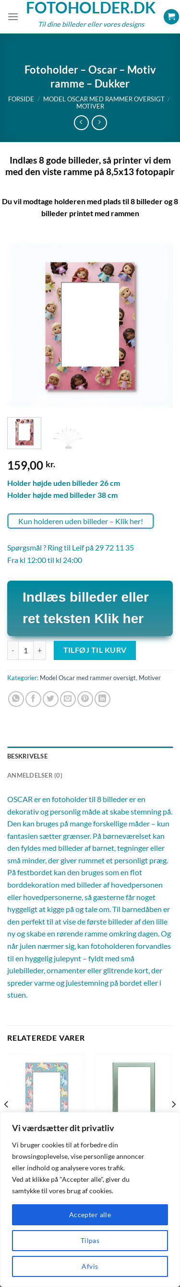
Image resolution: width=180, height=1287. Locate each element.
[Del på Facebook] (33, 699)
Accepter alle (90, 1214)
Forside (21, 99)
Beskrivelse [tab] (27, 756)
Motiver (90, 106)
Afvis (90, 1266)
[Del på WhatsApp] (16, 699)
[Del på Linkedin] (102, 699)
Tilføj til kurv (95, 650)
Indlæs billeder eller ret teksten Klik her (86, 608)
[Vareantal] (26, 650)
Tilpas (90, 1240)
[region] (90, 1199)
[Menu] (13, 16)
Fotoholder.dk (91, 7)
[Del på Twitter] (51, 699)
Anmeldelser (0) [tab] (34, 775)
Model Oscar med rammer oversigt (104, 99)
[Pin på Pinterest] (85, 699)
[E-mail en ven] (68, 699)
